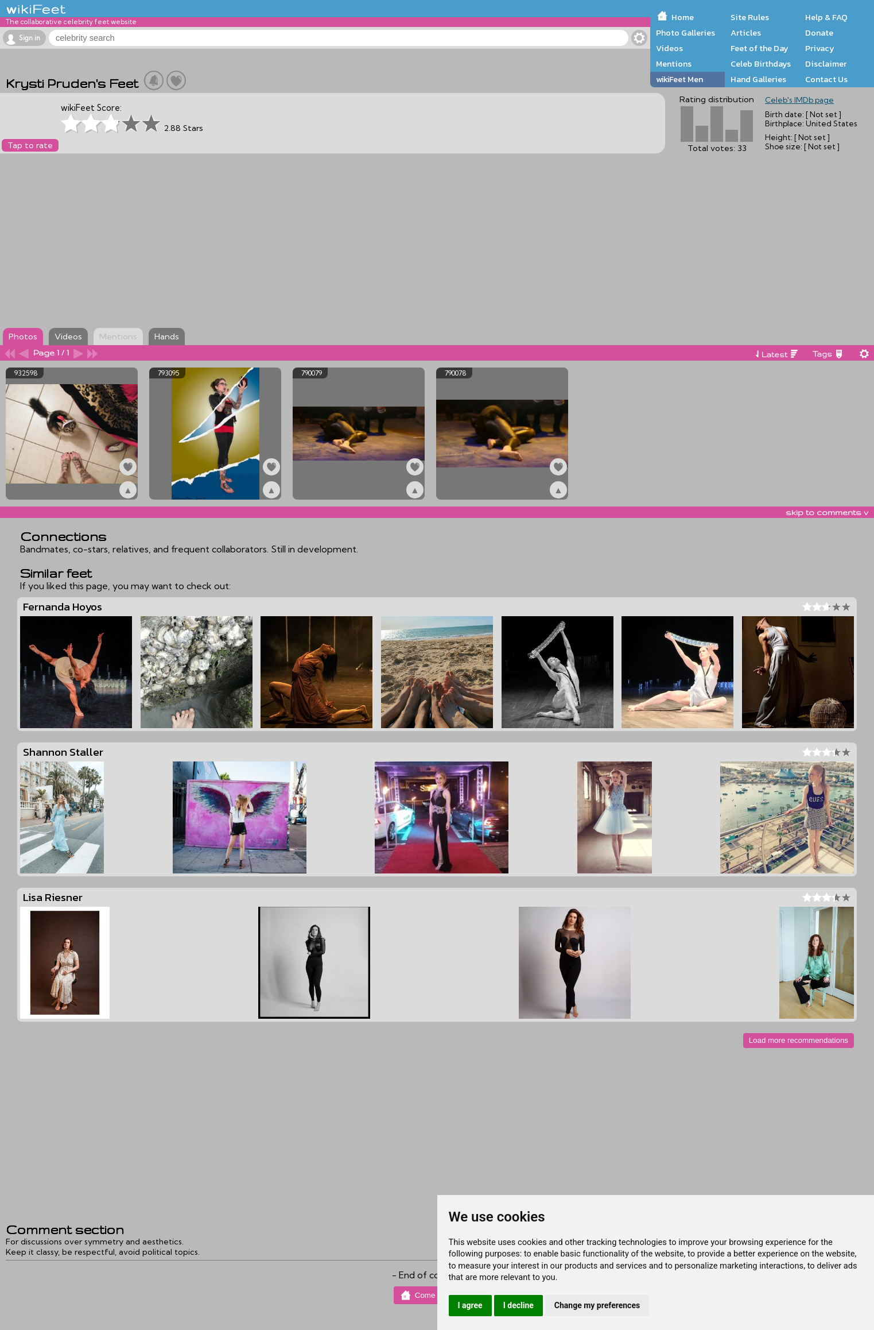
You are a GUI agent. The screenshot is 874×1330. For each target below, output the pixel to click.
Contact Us (826, 79)
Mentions (674, 63)
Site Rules (750, 17)
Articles (746, 32)
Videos (669, 48)
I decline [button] (518, 1305)
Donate (819, 32)
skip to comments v (827, 512)
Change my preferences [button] (597, 1305)
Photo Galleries (685, 32)
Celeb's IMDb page (799, 100)
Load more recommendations (798, 1040)
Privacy (819, 48)
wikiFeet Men (679, 79)
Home (682, 17)
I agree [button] (470, 1305)
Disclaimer (825, 63)
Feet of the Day (759, 48)
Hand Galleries (758, 79)
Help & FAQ (826, 17)
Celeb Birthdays (761, 63)
